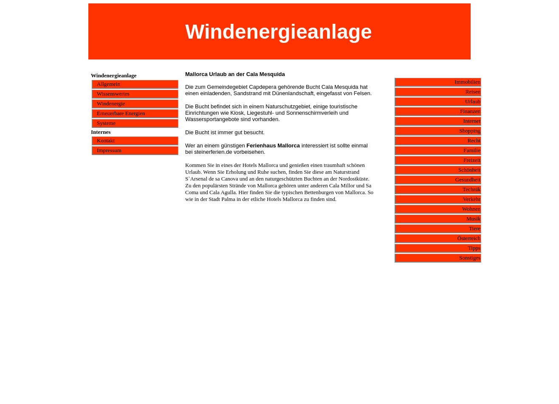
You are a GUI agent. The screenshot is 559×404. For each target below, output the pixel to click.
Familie (471, 150)
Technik (471, 189)
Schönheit (469, 170)
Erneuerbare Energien (121, 113)
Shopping (469, 130)
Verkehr (471, 199)
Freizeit (471, 160)
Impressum (109, 150)
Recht (474, 140)
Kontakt (106, 140)
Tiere (474, 228)
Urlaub (472, 101)
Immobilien (467, 82)
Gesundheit (467, 179)
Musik (473, 218)
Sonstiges (469, 257)
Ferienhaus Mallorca (273, 145)
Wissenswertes (113, 93)
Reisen (473, 91)
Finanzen (470, 111)
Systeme (106, 123)
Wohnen (471, 209)
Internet (471, 121)
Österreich (468, 238)
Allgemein (108, 84)
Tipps (474, 248)
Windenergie (111, 103)
